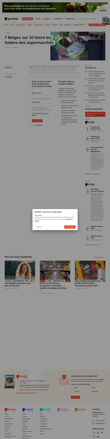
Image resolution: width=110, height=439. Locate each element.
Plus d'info (39, 224)
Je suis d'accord (70, 224)
